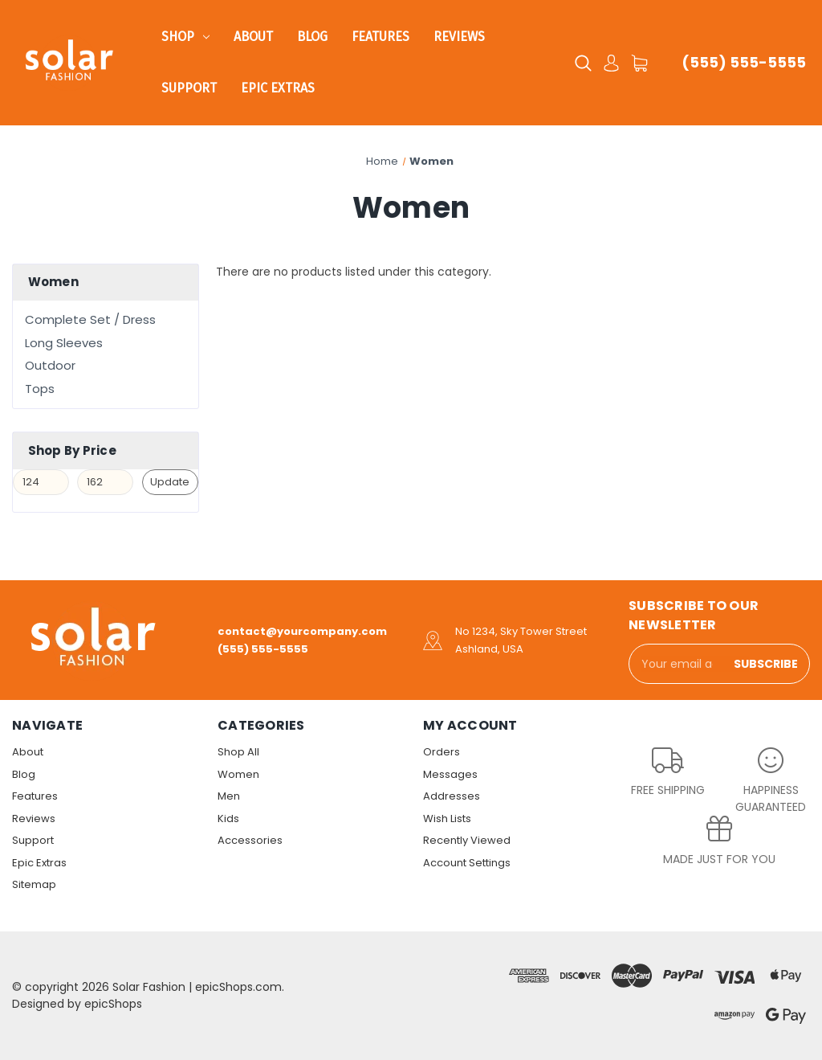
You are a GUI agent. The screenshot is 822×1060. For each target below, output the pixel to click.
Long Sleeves (64, 342)
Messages (450, 774)
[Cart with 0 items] (639, 63)
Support (189, 88)
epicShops (113, 1004)
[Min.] (41, 482)
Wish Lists (447, 818)
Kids (228, 818)
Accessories (250, 840)
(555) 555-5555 (744, 62)
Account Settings (467, 862)
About (253, 36)
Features (380, 36)
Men (229, 796)
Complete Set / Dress (90, 319)
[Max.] (105, 482)
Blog (312, 36)
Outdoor (50, 365)
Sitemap (34, 884)
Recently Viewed (467, 840)
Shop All (238, 751)
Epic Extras (278, 88)
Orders (441, 751)
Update (169, 481)
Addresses (451, 796)
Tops (40, 388)
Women (238, 774)
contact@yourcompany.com (302, 631)
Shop (185, 36)
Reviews (459, 36)
